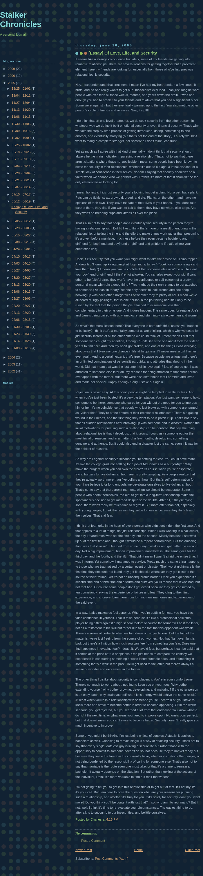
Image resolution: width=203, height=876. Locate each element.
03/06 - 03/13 (21, 291)
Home (138, 850)
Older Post (192, 850)
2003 (12, 364)
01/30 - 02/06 (21, 327)
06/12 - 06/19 (21, 201)
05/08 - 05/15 (21, 242)
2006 (12, 75)
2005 (12, 83)
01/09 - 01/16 (21, 348)
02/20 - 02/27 (21, 305)
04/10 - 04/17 (21, 256)
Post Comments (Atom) (111, 858)
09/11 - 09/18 (21, 159)
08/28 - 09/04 (21, 173)
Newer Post (83, 850)
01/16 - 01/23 (21, 341)
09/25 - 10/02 (21, 145)
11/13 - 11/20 (21, 109)
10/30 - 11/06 (21, 124)
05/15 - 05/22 (21, 235)
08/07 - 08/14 (21, 187)
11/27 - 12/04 (21, 102)
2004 (12, 357)
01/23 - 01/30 (21, 334)
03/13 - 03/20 (21, 284)
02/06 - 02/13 (21, 319)
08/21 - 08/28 (21, 180)
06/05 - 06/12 (21, 221)
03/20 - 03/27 (21, 277)
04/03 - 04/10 (21, 263)
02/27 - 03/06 (21, 298)
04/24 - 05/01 (21, 249)
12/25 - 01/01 (21, 88)
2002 (12, 371)
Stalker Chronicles (20, 19)
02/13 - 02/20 (21, 312)
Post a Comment (93, 840)
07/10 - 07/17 (21, 194)
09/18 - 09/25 (21, 152)
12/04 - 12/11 (21, 95)
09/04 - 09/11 (21, 166)
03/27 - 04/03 (21, 270)
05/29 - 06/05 (21, 228)
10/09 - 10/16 (21, 131)
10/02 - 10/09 (21, 138)
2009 (12, 68)
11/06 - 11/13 (21, 116)
